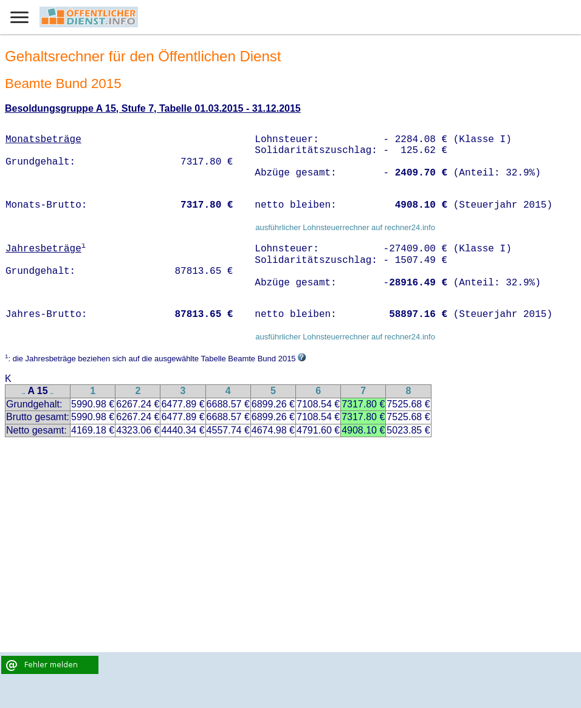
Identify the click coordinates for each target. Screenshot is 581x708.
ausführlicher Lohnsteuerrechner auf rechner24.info (345, 227)
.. (24, 392)
